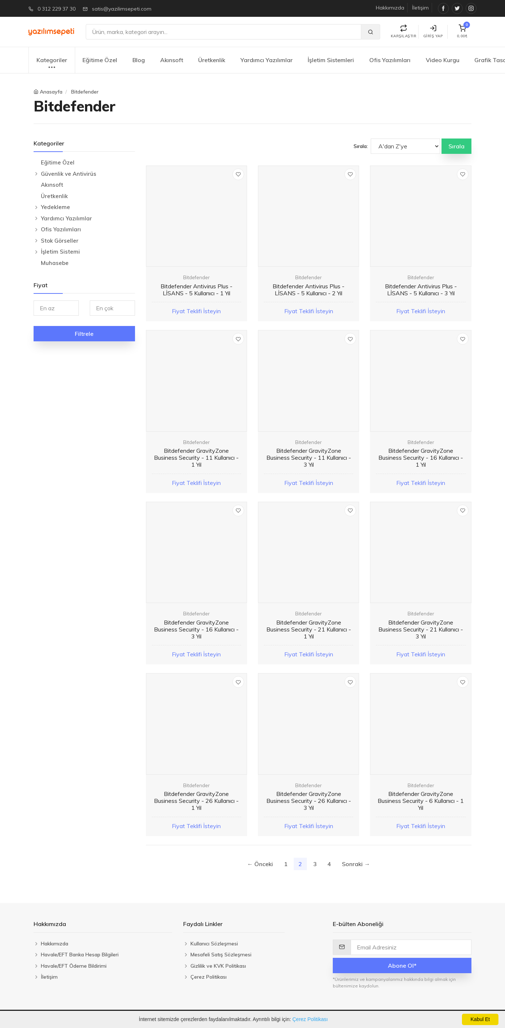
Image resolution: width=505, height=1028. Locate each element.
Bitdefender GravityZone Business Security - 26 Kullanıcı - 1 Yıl (196, 800)
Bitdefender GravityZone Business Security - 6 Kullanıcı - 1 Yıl (421, 800)
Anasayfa (51, 91)
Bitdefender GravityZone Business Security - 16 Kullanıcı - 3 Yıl (196, 629)
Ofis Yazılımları (389, 60)
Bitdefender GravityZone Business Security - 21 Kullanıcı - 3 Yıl (420, 629)
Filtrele (84, 333)
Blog (138, 60)
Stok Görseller (59, 240)
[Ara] (223, 31)
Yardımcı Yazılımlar (266, 60)
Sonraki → (356, 864)
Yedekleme (55, 207)
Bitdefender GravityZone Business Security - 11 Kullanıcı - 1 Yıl (196, 457)
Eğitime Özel (99, 60)
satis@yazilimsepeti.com (121, 8)
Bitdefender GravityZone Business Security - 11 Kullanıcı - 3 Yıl (308, 457)
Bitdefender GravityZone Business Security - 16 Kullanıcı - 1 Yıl (420, 457)
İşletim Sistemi (60, 251)
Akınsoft (171, 60)
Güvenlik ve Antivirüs (68, 173)
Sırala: (361, 146)
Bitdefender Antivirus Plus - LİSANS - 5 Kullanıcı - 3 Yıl (421, 289)
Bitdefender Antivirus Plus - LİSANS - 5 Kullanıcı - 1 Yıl (196, 289)
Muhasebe (55, 262)
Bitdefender (85, 91)
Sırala (456, 146)
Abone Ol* (402, 965)
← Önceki (260, 864)
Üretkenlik (211, 60)
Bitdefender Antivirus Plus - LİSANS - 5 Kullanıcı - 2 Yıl (308, 289)
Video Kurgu (442, 60)
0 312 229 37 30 (57, 8)
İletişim (420, 7)
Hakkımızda (390, 7)
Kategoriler (51, 63)
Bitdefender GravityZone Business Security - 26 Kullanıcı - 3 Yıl (308, 800)
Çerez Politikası (310, 1019)
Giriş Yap (433, 31)
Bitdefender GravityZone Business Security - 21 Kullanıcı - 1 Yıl (308, 629)
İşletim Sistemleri (331, 60)
